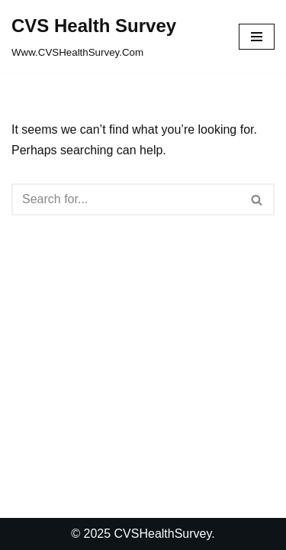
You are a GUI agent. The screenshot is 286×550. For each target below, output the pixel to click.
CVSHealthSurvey (163, 533)
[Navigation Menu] (257, 37)
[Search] (125, 199)
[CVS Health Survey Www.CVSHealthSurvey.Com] (93, 37)
